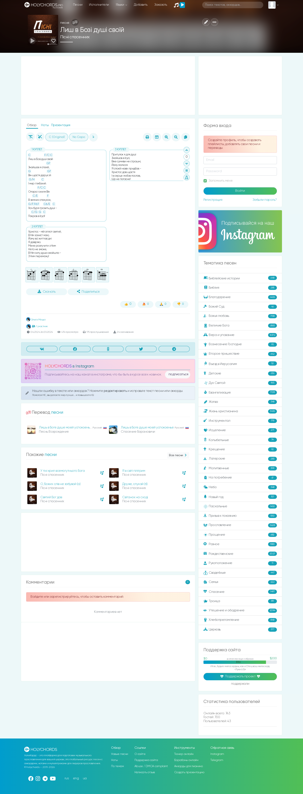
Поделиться (88, 291)
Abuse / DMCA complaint (151, 766)
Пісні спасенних (75, 37)
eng (76, 778)
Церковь (240, 630)
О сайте (140, 754)
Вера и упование (240, 335)
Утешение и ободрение (240, 611)
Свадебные (240, 573)
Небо (240, 487)
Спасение (240, 592)
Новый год (240, 497)
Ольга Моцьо (35, 319)
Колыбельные (240, 440)
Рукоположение (240, 563)
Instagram (217, 754)
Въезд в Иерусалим (240, 363)
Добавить (141, 4)
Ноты (45, 125)
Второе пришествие (240, 354)
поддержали (240, 684)
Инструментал (240, 421)
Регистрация (212, 199)
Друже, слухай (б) (135, 484)
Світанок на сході (135, 497)
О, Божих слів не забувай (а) (60, 484)
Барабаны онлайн (186, 760)
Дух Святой (240, 383)
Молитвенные (240, 468)
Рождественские (240, 554)
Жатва (240, 402)
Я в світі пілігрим (133, 470)
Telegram (216, 760)
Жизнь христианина (240, 411)
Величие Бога (240, 326)
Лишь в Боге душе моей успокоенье (147, 427)
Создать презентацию (189, 772)
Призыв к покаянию (240, 516)
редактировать (116, 390)
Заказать (160, 4)
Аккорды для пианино (188, 766)
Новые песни (119, 754)
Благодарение (240, 297)
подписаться (178, 374)
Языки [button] (120, 4)
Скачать (47, 291)
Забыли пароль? (264, 199)
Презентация (60, 125)
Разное (240, 544)
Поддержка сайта (146, 760)
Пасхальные (240, 506)
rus (67, 778)
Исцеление (240, 430)
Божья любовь (240, 316)
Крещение (240, 449)
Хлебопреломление (240, 620)
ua (85, 778)
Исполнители (99, 4)
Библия (240, 288)
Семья (240, 582)
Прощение (240, 535)
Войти (240, 191)
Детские (240, 373)
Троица (240, 601)
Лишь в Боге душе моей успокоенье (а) (67, 427)
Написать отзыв (144, 772)
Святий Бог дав (51, 497)
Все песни (178, 455)
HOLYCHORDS (58, 366)
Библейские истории (240, 278)
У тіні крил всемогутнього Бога (62, 470)
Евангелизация (240, 392)
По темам (117, 766)
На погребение (240, 478)
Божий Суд (240, 307)
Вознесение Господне (240, 344)
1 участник (40, 326)
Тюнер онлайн (184, 754)
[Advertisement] (108, 85)
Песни (77, 4)
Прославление (240, 525)
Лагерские (240, 459)
